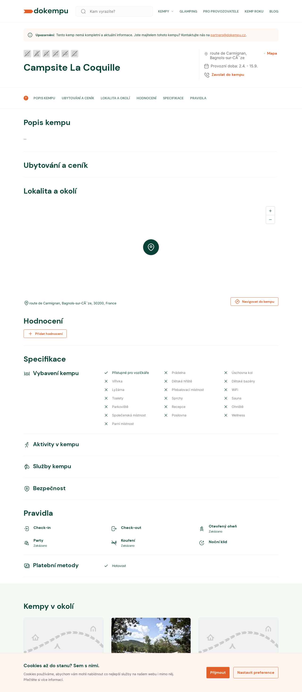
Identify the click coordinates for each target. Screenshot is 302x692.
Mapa (270, 53)
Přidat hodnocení (45, 334)
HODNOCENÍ (146, 98)
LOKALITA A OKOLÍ (115, 98)
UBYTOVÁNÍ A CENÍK (78, 98)
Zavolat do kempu (228, 74)
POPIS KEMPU (44, 98)
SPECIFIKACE (173, 98)
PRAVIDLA (198, 98)
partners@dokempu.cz (228, 35)
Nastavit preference (255, 672)
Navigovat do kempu (254, 301)
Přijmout (218, 672)
